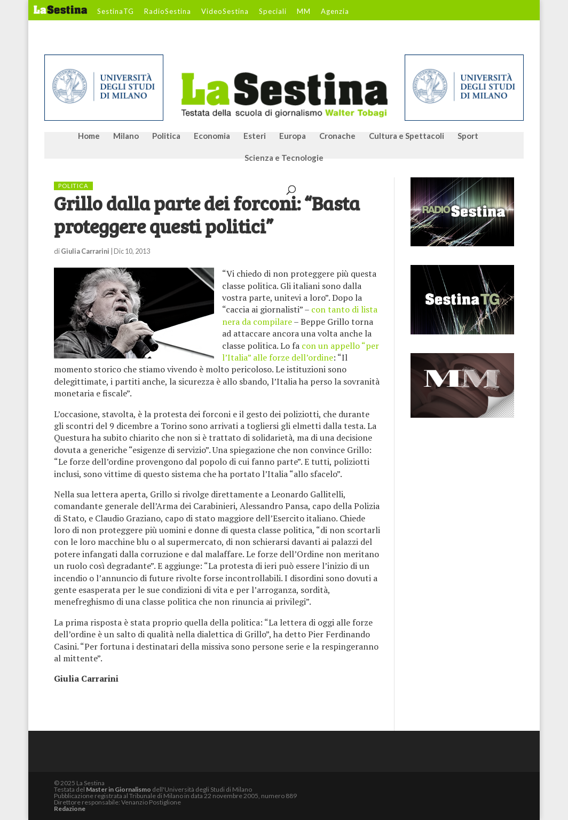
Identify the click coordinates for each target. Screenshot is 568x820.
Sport (467, 136)
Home (89, 136)
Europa (292, 136)
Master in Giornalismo (118, 789)
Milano (126, 136)
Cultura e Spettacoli (406, 136)
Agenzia (335, 11)
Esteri (254, 136)
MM (304, 11)
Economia (212, 136)
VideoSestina (225, 11)
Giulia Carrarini (85, 251)
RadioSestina (167, 11)
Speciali (273, 11)
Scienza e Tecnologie (284, 158)
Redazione (69, 809)
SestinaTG (115, 11)
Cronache (337, 136)
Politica (166, 136)
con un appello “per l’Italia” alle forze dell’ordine (300, 351)
